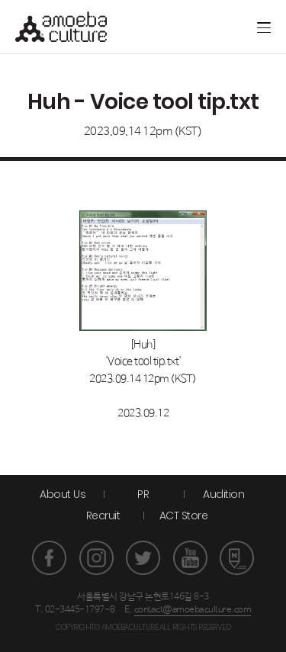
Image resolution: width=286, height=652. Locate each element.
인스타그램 (96, 558)
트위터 (143, 558)
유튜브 (190, 558)
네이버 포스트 (237, 558)
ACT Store (183, 515)
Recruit (103, 515)
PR (143, 494)
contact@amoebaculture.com (193, 610)
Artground (189, 26)
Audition (223, 494)
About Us (62, 494)
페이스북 (49, 558)
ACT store (212, 26)
